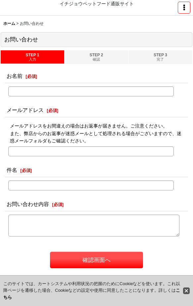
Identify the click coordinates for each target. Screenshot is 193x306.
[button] (184, 8)
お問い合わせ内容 (28, 204)
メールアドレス (25, 110)
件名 (12, 170)
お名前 (15, 76)
